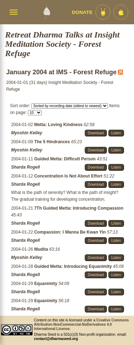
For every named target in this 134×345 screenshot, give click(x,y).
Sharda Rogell (25, 167)
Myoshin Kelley (26, 132)
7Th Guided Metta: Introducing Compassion (78, 208)
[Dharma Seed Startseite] (46, 12)
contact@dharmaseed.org (56, 339)
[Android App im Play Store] (102, 12)
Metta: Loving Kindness (59, 124)
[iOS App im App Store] (120, 12)
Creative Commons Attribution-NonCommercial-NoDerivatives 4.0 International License (81, 324)
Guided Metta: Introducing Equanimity (73, 266)
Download (96, 133)
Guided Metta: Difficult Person (65, 158)
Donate (82, 12)
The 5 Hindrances (52, 141)
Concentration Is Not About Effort (69, 176)
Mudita (41, 249)
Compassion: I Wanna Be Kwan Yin (70, 232)
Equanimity (46, 283)
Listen (116, 133)
